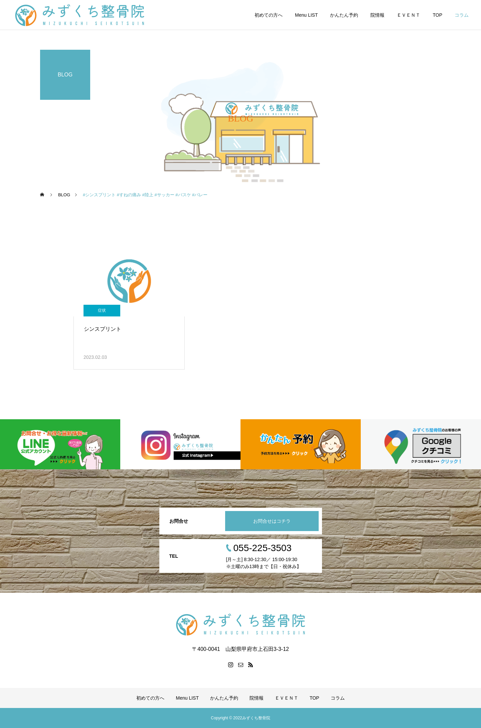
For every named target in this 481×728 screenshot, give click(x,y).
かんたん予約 (344, 15)
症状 (102, 310)
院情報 (377, 15)
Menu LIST (306, 15)
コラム (462, 15)
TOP (437, 15)
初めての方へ (269, 15)
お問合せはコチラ (272, 521)
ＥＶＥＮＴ (408, 15)
